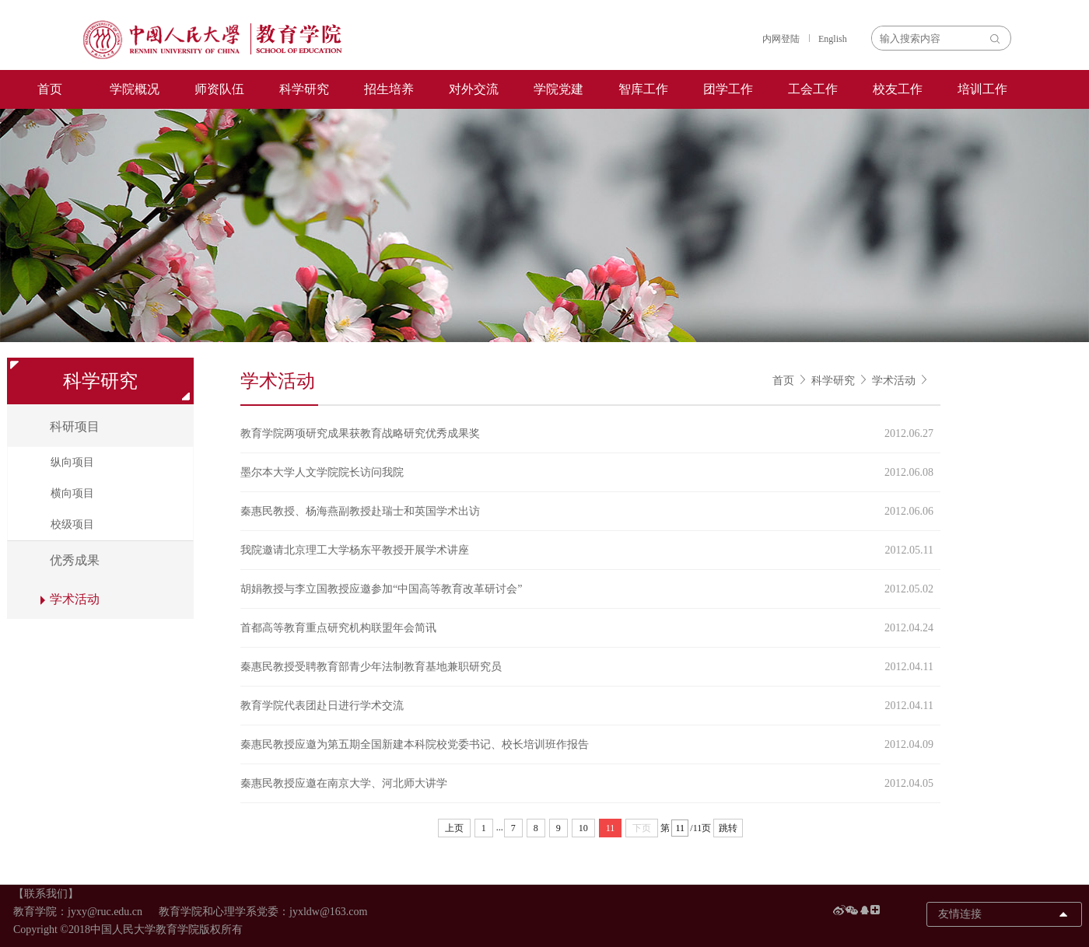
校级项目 (72, 524)
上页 (454, 828)
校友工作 (898, 89)
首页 (49, 89)
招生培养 (389, 89)
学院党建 (558, 89)
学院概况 (134, 89)
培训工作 (982, 89)
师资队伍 (219, 89)
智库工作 (643, 89)
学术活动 (894, 380)
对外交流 (474, 89)
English (832, 38)
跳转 (728, 828)
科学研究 (304, 89)
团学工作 (728, 89)
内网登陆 (781, 38)
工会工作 (813, 89)
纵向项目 (72, 462)
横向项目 (72, 493)
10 (583, 828)
